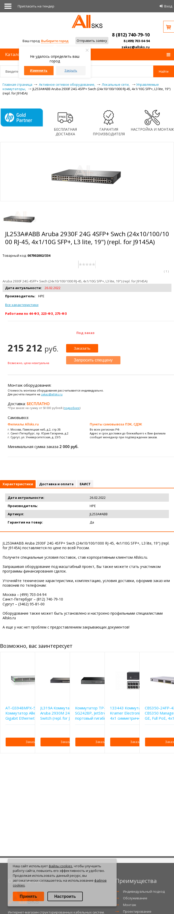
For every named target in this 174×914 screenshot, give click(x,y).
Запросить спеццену (93, 360)
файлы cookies (60, 866)
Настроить (65, 896)
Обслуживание (135, 898)
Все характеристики (21, 304)
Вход (168, 6)
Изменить (38, 70)
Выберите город (54, 41)
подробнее (72, 408)
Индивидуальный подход (144, 891)
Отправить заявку (92, 40)
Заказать (82, 348)
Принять (28, 896)
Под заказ (85, 332)
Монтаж (129, 904)
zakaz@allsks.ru (135, 47)
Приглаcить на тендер (36, 6)
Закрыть (70, 70)
